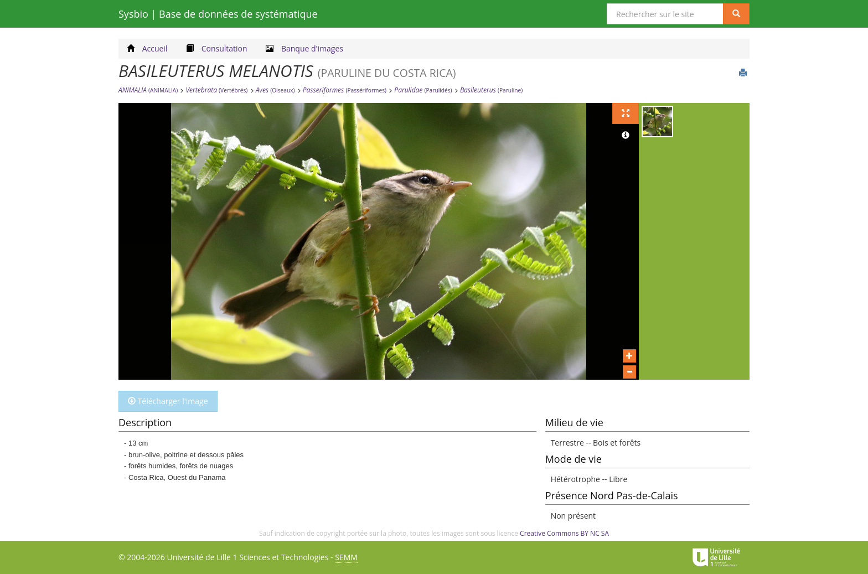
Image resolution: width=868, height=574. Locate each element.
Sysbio (218, 13)
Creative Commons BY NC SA (564, 533)
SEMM (346, 557)
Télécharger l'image (168, 401)
